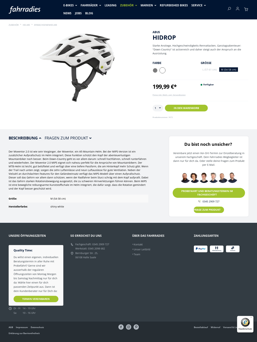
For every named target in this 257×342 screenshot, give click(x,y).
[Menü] (251, 318)
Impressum (22, 327)
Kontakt (138, 244)
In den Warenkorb (186, 108)
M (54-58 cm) (228, 69)
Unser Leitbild (142, 249)
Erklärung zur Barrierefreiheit (24, 333)
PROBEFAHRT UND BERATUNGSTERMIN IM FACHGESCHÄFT (207, 192)
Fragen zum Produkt (66, 138)
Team (137, 254)
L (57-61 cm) (209, 69)
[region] (77, 71)
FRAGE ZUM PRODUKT (207, 209)
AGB (11, 327)
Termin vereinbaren (36, 299)
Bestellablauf (201, 327)
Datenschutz (37, 327)
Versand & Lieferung (234, 327)
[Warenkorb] (246, 9)
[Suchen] (229, 9)
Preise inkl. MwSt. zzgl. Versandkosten (169, 95)
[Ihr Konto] (237, 9)
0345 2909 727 (208, 201)
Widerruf (215, 327)
